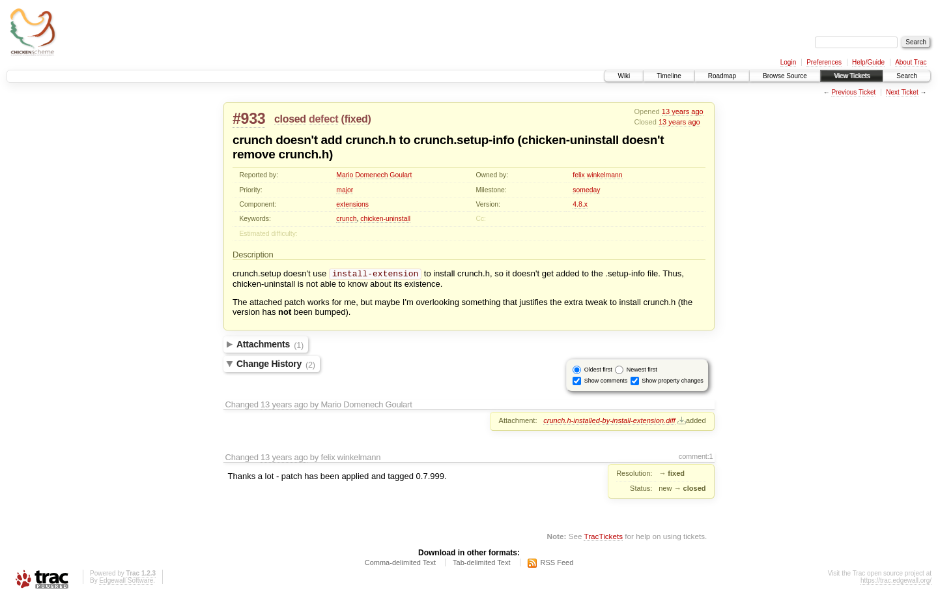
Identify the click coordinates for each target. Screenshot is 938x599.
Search (906, 76)
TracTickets (603, 537)
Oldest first (598, 371)
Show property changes (673, 382)
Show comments (606, 382)
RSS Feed (557, 564)
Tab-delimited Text (481, 564)
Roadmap (722, 76)
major (344, 190)
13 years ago (683, 111)
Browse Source (785, 76)
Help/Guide (868, 62)
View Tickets (852, 76)
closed (290, 118)
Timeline (669, 76)
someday (586, 190)
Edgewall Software (126, 581)
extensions (352, 204)
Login (788, 62)
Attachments (270, 346)
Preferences (824, 62)
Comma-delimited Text (400, 564)
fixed (356, 118)
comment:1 (696, 457)
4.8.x (580, 204)
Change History (275, 365)
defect (323, 118)
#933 (249, 118)
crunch (346, 218)
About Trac (910, 62)
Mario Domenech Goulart (374, 175)
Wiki (624, 76)
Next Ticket (902, 92)
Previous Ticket (853, 92)
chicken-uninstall (385, 218)
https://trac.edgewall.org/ (895, 581)
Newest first (642, 371)
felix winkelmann (597, 175)
